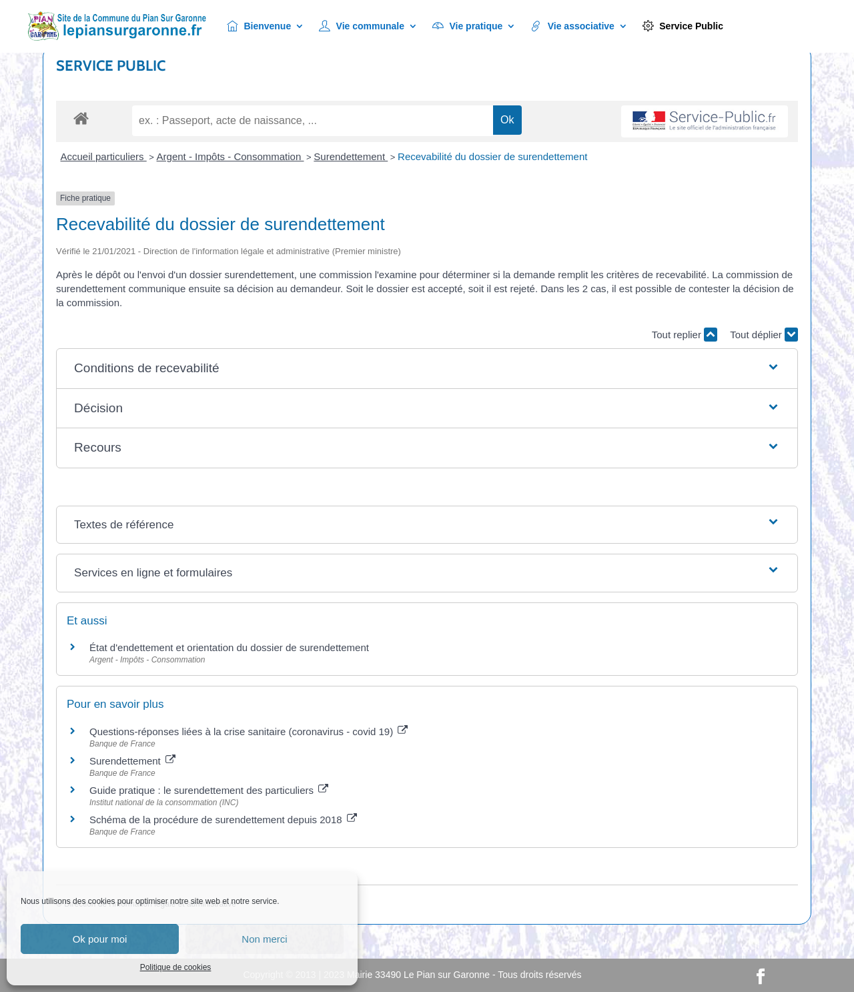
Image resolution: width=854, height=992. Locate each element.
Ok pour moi (100, 939)
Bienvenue (259, 26)
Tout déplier (764, 335)
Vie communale (361, 26)
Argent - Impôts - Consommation (230, 156)
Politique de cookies (175, 967)
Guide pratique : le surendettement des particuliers (208, 790)
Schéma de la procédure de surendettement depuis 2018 (223, 819)
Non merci (264, 939)
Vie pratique (467, 26)
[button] (427, 368)
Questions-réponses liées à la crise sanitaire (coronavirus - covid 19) (248, 731)
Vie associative (572, 26)
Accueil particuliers (104, 156)
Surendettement (351, 156)
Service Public (683, 26)
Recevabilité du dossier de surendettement (492, 156)
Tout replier (684, 335)
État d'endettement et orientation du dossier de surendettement (229, 647)
